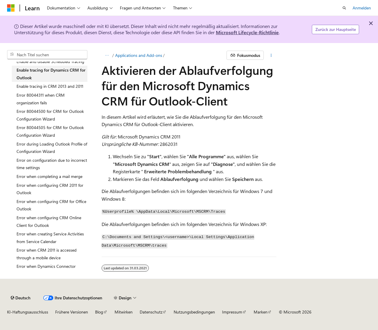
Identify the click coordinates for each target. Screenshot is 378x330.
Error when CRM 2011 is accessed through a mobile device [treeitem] (46, 253)
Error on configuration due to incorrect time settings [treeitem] (52, 164)
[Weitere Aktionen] (271, 55)
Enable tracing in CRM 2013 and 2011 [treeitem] (50, 86)
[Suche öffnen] (344, 8)
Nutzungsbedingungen (194, 312)
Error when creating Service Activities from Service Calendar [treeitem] (50, 237)
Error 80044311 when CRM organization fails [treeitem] (41, 98)
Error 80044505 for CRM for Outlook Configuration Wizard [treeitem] (50, 131)
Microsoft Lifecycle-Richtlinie (247, 32)
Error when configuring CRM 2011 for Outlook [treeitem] (50, 189)
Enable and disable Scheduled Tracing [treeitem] (50, 61)
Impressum (232, 312)
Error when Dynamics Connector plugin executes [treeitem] (46, 270)
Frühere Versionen (71, 312)
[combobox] (47, 55)
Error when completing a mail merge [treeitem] (49, 176)
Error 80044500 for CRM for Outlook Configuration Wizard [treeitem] (50, 115)
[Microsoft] (11, 8)
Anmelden (362, 8)
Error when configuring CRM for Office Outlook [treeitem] (51, 205)
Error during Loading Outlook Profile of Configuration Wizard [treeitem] (52, 147)
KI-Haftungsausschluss (27, 312)
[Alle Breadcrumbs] (107, 55)
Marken (261, 312)
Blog (99, 312)
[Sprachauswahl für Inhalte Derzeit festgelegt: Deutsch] (20, 298)
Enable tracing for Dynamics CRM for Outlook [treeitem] (51, 73)
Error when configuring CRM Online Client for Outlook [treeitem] (49, 221)
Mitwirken (124, 312)
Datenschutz (151, 312)
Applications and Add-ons (138, 55)
